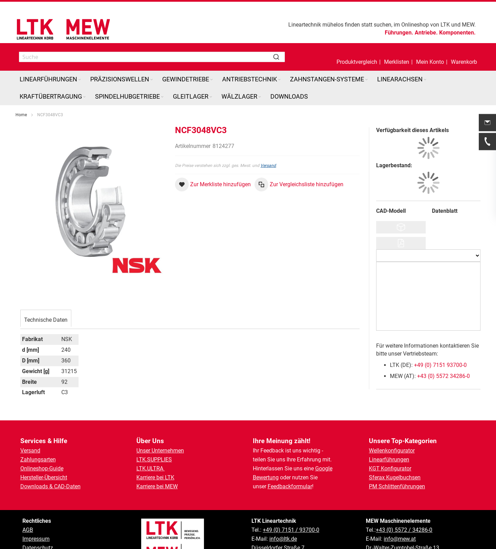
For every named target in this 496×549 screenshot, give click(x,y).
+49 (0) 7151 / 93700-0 (291, 530)
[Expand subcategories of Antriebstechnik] (279, 79)
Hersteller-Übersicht (43, 477)
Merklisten (396, 62)
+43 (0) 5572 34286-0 (443, 376)
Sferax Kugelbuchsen (395, 477)
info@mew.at (400, 539)
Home (21, 114)
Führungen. (399, 32)
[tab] (45, 319)
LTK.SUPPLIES (154, 459)
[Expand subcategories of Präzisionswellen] (151, 79)
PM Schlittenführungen (397, 486)
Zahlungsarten (38, 459)
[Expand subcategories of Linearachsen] (425, 79)
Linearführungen (389, 459)
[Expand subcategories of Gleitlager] (210, 97)
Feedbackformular (290, 486)
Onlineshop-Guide (41, 468)
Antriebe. (426, 32)
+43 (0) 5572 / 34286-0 (404, 530)
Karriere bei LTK (155, 477)
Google (323, 468)
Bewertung (266, 477)
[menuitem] (51, 79)
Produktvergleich (357, 62)
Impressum (36, 539)
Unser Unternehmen (160, 450)
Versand (268, 165)
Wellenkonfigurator (392, 450)
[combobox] (152, 57)
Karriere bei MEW (157, 486)
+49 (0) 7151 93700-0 (440, 365)
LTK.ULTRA (150, 468)
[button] (430, 57)
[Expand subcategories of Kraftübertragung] (84, 97)
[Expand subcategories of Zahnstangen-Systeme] (366, 79)
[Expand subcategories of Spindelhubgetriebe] (162, 97)
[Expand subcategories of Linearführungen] (79, 79)
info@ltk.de (283, 539)
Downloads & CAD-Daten (50, 486)
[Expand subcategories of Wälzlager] (259, 97)
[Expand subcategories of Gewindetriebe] (211, 79)
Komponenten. (457, 32)
